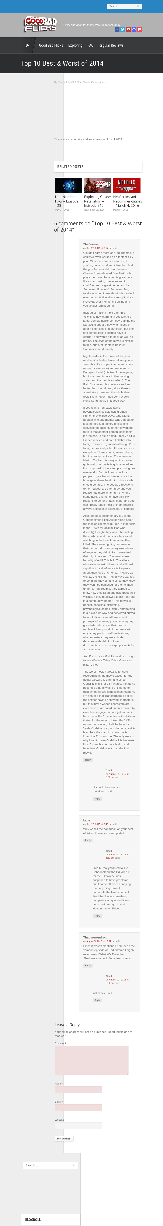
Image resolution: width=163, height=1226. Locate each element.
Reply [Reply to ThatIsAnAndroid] (104, 999)
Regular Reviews (95, 42)
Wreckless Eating (17, 214)
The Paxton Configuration (22, 203)
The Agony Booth (17, 186)
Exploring (59, 42)
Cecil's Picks (106, 79)
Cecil (77, 79)
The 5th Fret (14, 181)
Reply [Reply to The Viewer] (104, 787)
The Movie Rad (16, 197)
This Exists (13, 208)
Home (12, 43)
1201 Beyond (15, 147)
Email (75, 1138)
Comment (77, 1078)
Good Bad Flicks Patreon (22, 169)
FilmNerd (12, 158)
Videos (118, 79)
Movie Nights (15, 175)
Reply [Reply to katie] (104, 868)
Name (75, 1120)
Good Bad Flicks (35, 42)
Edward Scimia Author (20, 153)
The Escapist (15, 192)
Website (75, 1156)
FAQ (74, 42)
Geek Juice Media (18, 164)
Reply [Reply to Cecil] (114, 826)
